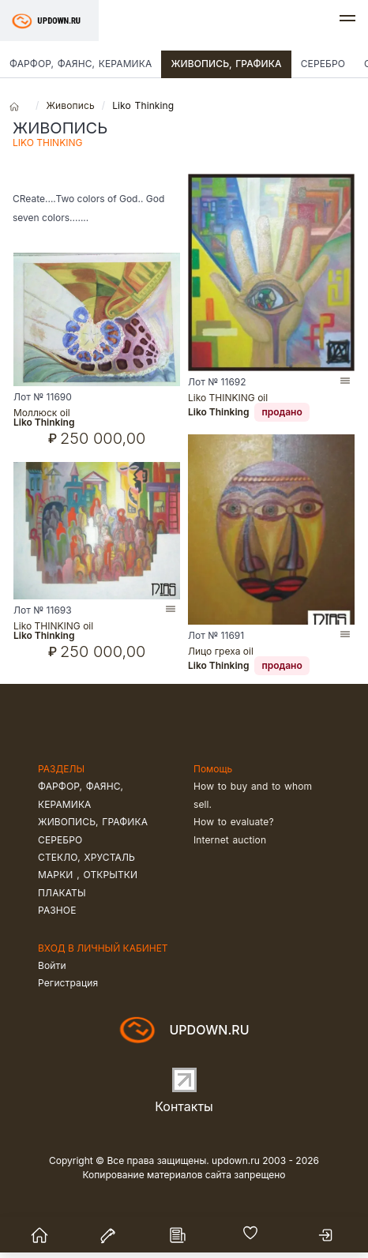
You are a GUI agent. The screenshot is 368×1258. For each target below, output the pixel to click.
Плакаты (62, 893)
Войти (52, 965)
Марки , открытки (87, 875)
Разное (57, 910)
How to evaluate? (233, 822)
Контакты (184, 1106)
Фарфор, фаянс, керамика (80, 63)
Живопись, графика (226, 63)
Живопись (70, 105)
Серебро (323, 63)
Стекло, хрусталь (86, 857)
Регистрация (68, 983)
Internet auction (229, 840)
